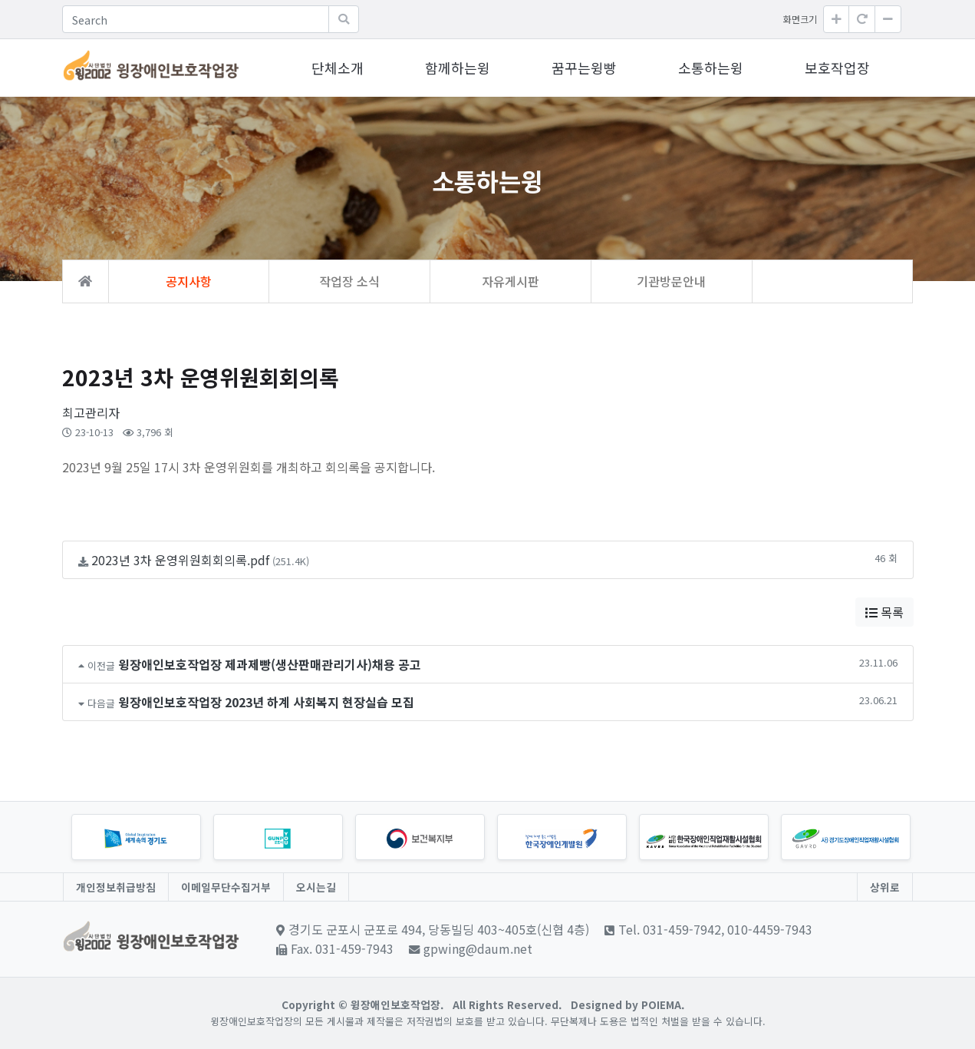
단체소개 (337, 68)
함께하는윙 (457, 68)
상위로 (885, 887)
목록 (884, 612)
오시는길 (316, 887)
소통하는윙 (710, 68)
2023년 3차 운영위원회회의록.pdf (180, 560)
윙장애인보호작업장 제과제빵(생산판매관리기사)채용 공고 (269, 664)
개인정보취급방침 (116, 887)
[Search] (195, 19)
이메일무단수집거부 (226, 887)
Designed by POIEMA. (627, 1004)
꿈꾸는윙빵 (584, 68)
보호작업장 (837, 68)
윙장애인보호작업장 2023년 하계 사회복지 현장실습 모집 (266, 702)
